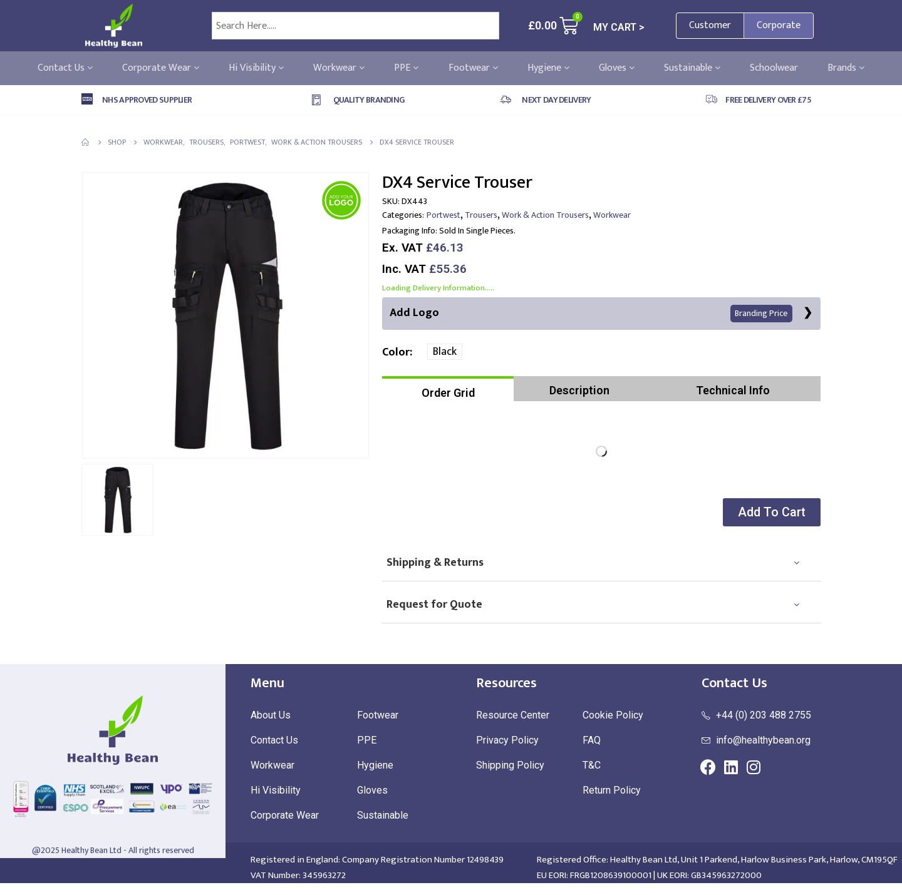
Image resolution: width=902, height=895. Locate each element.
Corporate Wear (160, 68)
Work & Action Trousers (545, 215)
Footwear (473, 68)
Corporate (779, 25)
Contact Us (65, 68)
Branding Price (761, 314)
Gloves (617, 68)
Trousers (481, 215)
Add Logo (591, 313)
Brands (845, 68)
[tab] (448, 389)
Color (396, 353)
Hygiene (548, 68)
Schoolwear (774, 68)
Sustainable (692, 68)
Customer (710, 25)
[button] (770, 513)
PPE (406, 68)
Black (445, 352)
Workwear (339, 68)
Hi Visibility (256, 68)
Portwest (443, 215)
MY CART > (619, 27)
